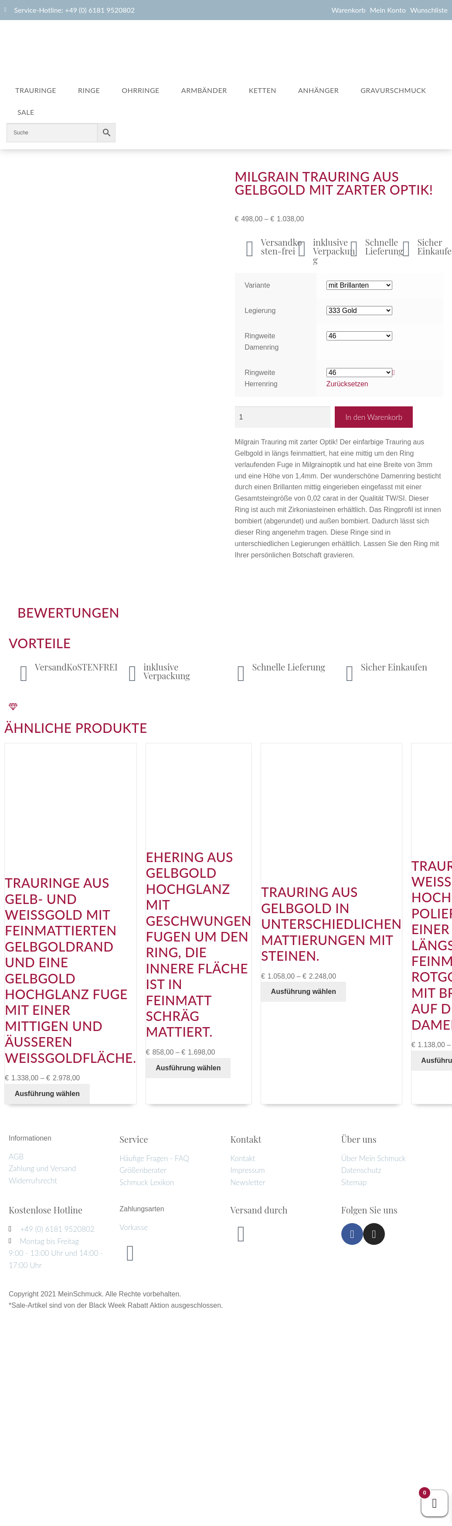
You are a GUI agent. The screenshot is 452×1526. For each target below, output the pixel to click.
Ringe (89, 90)
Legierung (260, 310)
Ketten (262, 90)
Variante (257, 285)
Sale (25, 112)
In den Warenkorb (373, 417)
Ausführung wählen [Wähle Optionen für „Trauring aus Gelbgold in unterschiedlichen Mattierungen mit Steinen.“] (303, 991)
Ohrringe (141, 90)
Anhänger (318, 90)
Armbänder (204, 90)
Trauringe (35, 90)
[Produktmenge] (283, 417)
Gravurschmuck (393, 90)
